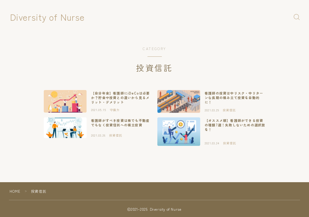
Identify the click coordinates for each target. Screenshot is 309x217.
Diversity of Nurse (49, 17)
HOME (15, 191)
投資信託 (39, 191)
